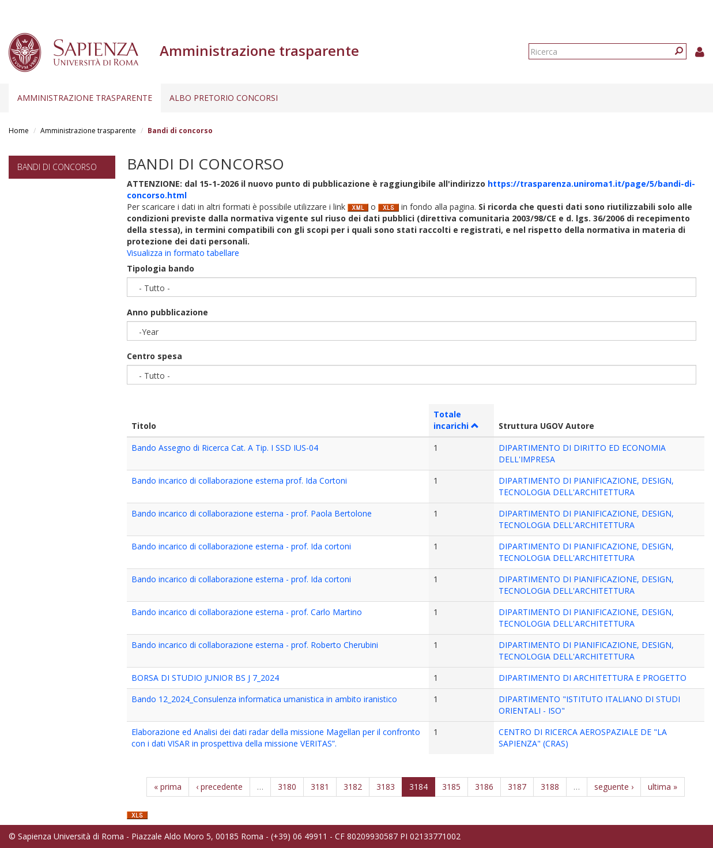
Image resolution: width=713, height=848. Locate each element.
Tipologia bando (160, 268)
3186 (484, 786)
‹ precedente (219, 786)
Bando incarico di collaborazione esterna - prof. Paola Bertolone (251, 513)
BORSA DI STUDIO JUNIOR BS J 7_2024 (205, 677)
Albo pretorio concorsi (223, 97)
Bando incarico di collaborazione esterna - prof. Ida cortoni (241, 546)
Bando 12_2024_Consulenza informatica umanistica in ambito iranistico (264, 699)
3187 (517, 786)
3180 (287, 786)
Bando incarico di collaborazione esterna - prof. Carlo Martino (246, 611)
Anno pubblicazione (167, 312)
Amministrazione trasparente (84, 97)
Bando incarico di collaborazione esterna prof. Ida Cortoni (239, 480)
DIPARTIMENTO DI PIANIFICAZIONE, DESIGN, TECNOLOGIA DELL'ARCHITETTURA (586, 486)
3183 (385, 786)
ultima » (662, 786)
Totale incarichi (456, 420)
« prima (168, 786)
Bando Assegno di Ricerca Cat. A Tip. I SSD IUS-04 (224, 447)
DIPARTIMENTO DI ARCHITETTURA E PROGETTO (592, 677)
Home (19, 130)
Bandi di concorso (57, 166)
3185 (451, 786)
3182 (353, 786)
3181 (320, 786)
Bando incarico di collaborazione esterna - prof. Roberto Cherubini (254, 644)
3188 (550, 786)
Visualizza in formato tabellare (183, 252)
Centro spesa (154, 355)
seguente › (613, 786)
